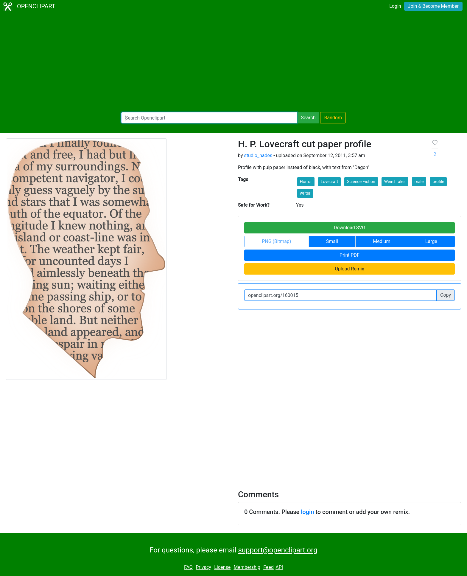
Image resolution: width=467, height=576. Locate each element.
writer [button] (305, 193)
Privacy (203, 567)
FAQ (188, 567)
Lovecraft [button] (329, 181)
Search (308, 117)
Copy (445, 295)
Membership (247, 567)
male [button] (419, 181)
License (222, 567)
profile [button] (438, 181)
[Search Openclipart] (209, 117)
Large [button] (431, 241)
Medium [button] (381, 241)
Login (395, 6)
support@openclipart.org (277, 550)
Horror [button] (306, 181)
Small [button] (332, 241)
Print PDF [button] (349, 255)
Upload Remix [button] (349, 269)
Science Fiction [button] (361, 181)
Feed (268, 567)
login (307, 511)
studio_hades (258, 155)
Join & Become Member (433, 6)
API (279, 567)
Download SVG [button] (349, 227)
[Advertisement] (233, 62)
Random (333, 117)
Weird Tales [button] (395, 181)
